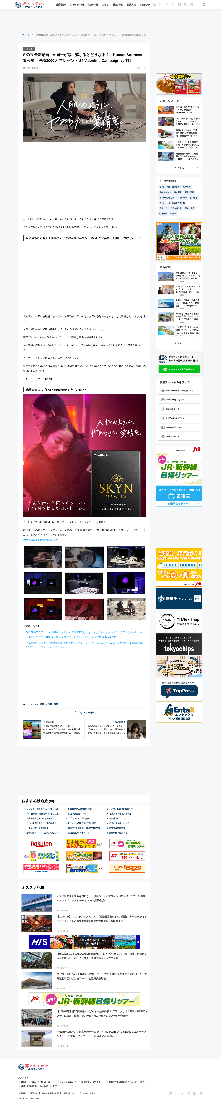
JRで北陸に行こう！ (118, 818)
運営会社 (34, 1093)
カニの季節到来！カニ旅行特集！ (41, 823)
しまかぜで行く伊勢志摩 (37, 828)
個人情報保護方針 (49, 1093)
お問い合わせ (68, 1093)
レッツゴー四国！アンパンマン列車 (42, 809)
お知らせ (145, 5)
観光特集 (93, 5)
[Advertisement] (110, 21)
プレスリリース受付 (87, 1093)
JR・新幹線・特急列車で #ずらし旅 (42, 813)
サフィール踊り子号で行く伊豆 (82, 823)
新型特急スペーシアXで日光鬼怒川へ (43, 832)
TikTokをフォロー (171, 409)
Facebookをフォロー (172, 427)
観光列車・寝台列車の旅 (120, 813)
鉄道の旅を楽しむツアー (120, 823)
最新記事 (61, 5)
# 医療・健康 (52, 704)
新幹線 (173, 214)
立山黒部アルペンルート (79, 832)
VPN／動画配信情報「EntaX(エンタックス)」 (40, 1086)
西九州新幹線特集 (117, 828)
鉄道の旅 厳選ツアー (77, 813)
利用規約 (22, 1093)
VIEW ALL (179, 167)
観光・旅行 (189, 208)
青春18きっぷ (165, 192)
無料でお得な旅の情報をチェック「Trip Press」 (129, 1082)
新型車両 (186, 187)
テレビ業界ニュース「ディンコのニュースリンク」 (81, 1082)
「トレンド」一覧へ (84, 712)
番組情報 (118, 5)
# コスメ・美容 (37, 704)
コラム (105, 5)
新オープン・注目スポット (170, 208)
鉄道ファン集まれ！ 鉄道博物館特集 (84, 828)
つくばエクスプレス (176, 203)
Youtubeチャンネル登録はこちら (177, 390)
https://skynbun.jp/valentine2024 (40, 540)
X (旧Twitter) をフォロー (173, 418)
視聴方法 (131, 5)
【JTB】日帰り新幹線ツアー (122, 809)
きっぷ (162, 203)
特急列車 (163, 214)
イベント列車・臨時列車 (169, 187)
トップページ (23, 35)
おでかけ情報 (77, 5)
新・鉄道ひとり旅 (166, 198)
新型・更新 (189, 192)
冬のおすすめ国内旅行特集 (80, 809)
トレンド (29, 49)
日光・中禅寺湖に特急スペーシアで (42, 818)
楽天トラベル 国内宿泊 (79, 818)
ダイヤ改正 (182, 198)
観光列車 (177, 192)
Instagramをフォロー (172, 399)
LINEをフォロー (170, 436)
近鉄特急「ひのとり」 (119, 832)
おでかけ (193, 198)
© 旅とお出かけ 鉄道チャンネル (29, 1098)
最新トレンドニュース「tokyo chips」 (37, 1082)
